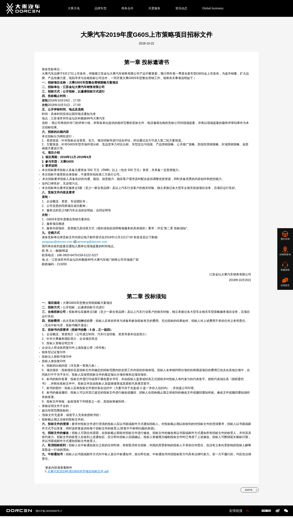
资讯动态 (181, 8)
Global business (212, 8)
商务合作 (127, 8)
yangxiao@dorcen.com (57, 241)
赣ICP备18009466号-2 (49, 512)
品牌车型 (101, 8)
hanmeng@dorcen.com (91, 241)
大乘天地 (74, 8)
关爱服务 (154, 8)
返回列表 (245, 490)
